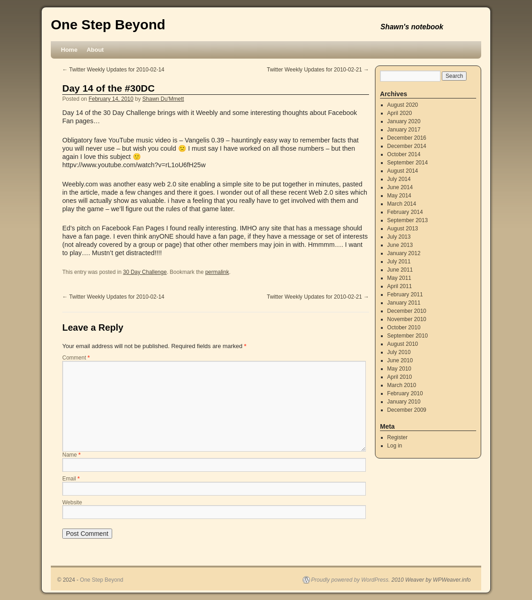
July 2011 (399, 261)
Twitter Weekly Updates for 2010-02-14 (113, 69)
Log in (394, 445)
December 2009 (406, 410)
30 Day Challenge (145, 272)
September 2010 (407, 336)
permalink (217, 272)
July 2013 (399, 237)
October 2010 (404, 327)
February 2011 (405, 294)
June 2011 (400, 270)
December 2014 (406, 146)
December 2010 (406, 311)
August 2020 (402, 105)
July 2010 (399, 352)
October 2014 (404, 154)
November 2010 (406, 319)
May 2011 (399, 278)
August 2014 (402, 171)
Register (397, 437)
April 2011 (399, 286)
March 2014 (401, 204)
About (95, 49)
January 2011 (404, 303)
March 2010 (401, 385)
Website (72, 502)
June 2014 (400, 187)
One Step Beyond (108, 24)
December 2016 (406, 138)
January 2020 (404, 121)
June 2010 (400, 360)
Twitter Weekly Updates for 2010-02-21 (318, 69)
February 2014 (405, 212)
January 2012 (404, 253)
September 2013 (407, 220)
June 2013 (400, 245)
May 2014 (399, 195)
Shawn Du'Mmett (163, 99)
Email (71, 478)
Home (69, 49)
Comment (76, 358)
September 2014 (407, 162)
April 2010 (399, 377)
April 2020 (399, 113)
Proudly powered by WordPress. (350, 580)
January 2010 (404, 401)
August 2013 (402, 228)
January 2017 (404, 129)
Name (71, 455)
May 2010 (399, 368)
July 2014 (399, 179)
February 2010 (405, 393)
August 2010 (402, 344)
